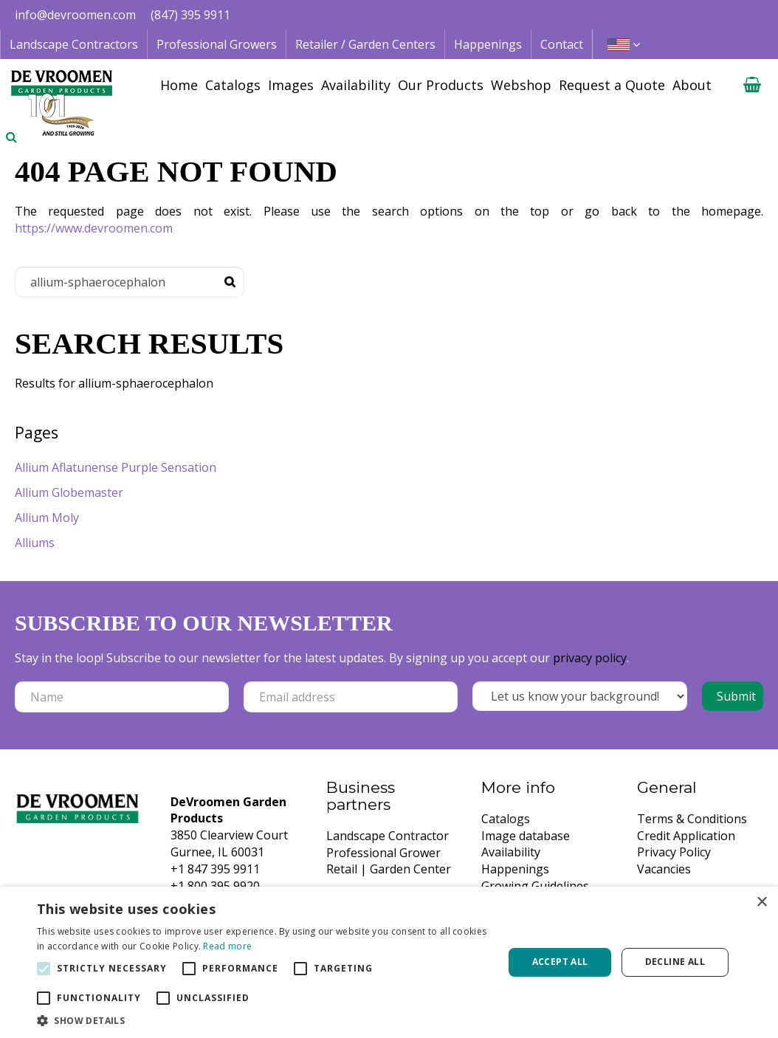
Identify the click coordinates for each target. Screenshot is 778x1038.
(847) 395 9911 (190, 14)
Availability (510, 852)
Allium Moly (47, 517)
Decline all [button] (675, 961)
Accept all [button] (560, 961)
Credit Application (686, 836)
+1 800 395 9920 (215, 886)
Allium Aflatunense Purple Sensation (115, 467)
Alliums (35, 543)
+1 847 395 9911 (215, 869)
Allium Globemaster (69, 492)
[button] (263, 1020)
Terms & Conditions (692, 819)
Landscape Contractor (387, 836)
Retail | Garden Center (388, 869)
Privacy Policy (674, 852)
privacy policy (590, 658)
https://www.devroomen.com (94, 228)
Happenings (515, 869)
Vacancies (664, 869)
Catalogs (505, 819)
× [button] (761, 902)
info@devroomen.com (75, 14)
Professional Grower (383, 853)
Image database (525, 836)
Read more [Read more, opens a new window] (227, 946)
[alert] (389, 962)
